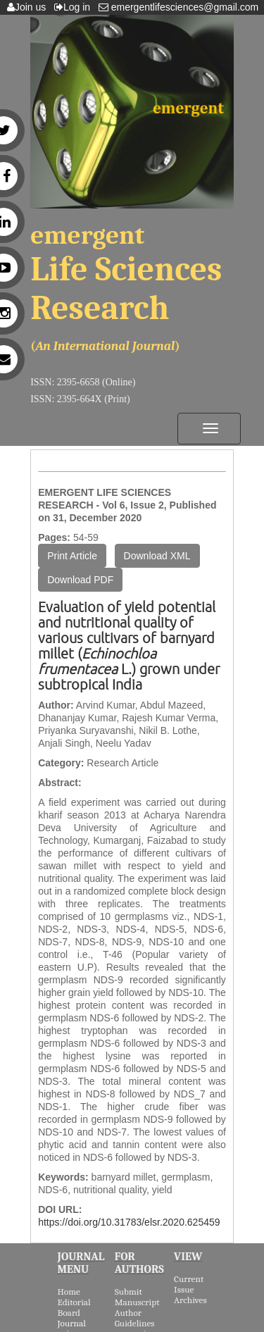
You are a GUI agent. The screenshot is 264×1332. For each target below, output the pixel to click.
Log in (75, 7)
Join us (29, 7)
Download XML (157, 555)
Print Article (72, 555)
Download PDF (80, 579)
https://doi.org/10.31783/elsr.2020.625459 (129, 1222)
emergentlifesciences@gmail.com (181, 7)
